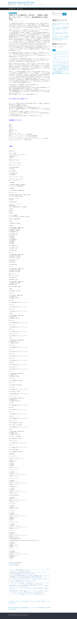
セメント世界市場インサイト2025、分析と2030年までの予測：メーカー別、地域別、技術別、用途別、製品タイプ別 (29, 578)
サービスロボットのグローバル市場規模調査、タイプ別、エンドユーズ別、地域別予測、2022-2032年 (27, 594)
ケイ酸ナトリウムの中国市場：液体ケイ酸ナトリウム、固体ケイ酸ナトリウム (23, 581)
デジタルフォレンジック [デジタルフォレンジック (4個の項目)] (61, 61)
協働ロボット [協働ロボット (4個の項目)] (65, 65)
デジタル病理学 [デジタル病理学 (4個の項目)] (67, 61)
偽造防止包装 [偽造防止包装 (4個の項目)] (58, 65)
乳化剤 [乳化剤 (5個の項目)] (54, 65)
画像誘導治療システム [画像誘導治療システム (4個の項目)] (56, 69)
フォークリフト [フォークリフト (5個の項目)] (55, 62)
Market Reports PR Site (21, 2)
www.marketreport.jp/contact (15, 563)
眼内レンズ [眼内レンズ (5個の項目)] (61, 69)
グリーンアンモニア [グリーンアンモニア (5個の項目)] (58, 56)
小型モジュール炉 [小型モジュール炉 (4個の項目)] (59, 66)
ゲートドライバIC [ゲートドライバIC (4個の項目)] (64, 56)
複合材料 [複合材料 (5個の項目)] (57, 71)
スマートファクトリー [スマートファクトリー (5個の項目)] (57, 60)
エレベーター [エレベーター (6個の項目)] (62, 54)
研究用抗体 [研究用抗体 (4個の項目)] (65, 69)
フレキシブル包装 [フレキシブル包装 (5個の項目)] (62, 62)
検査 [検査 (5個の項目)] (55, 68)
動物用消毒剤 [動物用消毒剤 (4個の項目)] (62, 65)
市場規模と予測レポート (12, 13)
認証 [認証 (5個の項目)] (61, 71)
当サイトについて (20, 8)
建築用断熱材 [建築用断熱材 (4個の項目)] (63, 66)
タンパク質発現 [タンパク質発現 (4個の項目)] (56, 61)
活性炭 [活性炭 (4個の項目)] (57, 68)
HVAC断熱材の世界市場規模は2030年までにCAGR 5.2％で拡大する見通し (22, 573)
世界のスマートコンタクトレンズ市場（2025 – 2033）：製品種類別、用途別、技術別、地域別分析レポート (60, 33)
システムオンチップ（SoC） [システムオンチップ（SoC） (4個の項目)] (61, 58)
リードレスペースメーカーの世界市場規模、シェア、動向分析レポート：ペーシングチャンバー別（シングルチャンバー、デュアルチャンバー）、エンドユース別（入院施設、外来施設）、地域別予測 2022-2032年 (30, 584)
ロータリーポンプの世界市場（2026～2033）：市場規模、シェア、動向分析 (23, 580)
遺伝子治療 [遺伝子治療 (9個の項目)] (56, 73)
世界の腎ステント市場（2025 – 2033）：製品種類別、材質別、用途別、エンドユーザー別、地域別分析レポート (60, 24)
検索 (53, 12)
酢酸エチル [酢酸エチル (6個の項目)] (63, 73)
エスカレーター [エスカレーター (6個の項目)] (62, 53)
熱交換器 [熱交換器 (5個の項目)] (60, 68)
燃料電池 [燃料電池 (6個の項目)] (64, 68)
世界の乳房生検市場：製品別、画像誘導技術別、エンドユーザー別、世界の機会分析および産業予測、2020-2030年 (29, 608)
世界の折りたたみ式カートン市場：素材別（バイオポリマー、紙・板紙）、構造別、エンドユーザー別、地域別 (29, 602)
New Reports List (12, 8)
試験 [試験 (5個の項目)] (60, 71)
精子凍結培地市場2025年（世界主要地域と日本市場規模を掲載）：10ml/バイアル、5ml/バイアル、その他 (28, 572)
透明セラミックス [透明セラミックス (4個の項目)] (65, 71)
